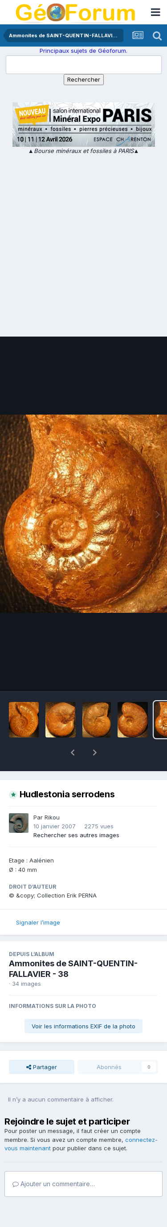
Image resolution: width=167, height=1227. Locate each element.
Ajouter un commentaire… (53, 1160)
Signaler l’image (38, 899)
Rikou (52, 794)
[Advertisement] (83, 243)
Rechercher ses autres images (76, 811)
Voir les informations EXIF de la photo (83, 1003)
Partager (41, 1044)
